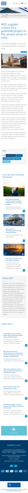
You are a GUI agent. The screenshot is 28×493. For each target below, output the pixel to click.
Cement (19, 155)
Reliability (17, 158)
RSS (26, 489)
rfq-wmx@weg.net (20, 461)
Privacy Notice (4, 489)
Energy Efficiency (8, 158)
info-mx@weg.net (15, 458)
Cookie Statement (13, 489)
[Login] (14, 3)
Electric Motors (11, 155)
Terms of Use (21, 489)
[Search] (19, 3)
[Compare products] (17, 3)
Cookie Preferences (15, 484)
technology (6, 161)
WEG (3, 3)
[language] (22, 3)
